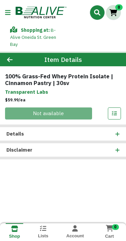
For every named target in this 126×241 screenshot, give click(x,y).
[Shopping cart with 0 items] (113, 12)
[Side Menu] (7, 12)
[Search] (97, 12)
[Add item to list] (114, 107)
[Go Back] (19, 53)
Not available (48, 106)
